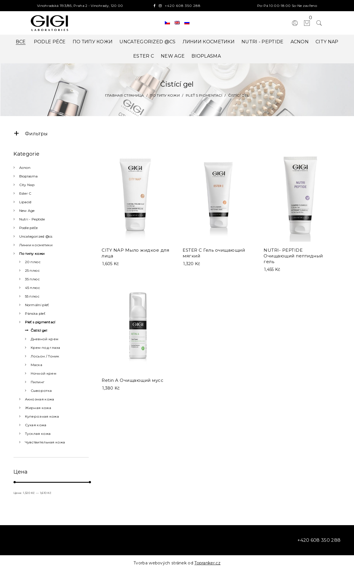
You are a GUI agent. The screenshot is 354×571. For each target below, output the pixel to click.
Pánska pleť (35, 313)
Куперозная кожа (42, 416)
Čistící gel (39, 330)
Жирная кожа (38, 408)
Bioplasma (206, 56)
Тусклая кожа (38, 433)
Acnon (300, 41)
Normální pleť (37, 305)
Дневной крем (45, 339)
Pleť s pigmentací (40, 322)
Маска (36, 365)
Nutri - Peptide (262, 41)
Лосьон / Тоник (45, 356)
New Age (173, 56)
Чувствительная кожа (45, 442)
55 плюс (32, 296)
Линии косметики (209, 41)
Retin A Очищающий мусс (132, 377)
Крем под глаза (45, 347)
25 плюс (32, 270)
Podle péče (50, 41)
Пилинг (38, 382)
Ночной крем (43, 373)
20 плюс (33, 262)
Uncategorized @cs (147, 41)
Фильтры (30, 133)
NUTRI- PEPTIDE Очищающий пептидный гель (293, 255)
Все (21, 41)
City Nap (327, 41)
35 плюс (32, 279)
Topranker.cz (207, 563)
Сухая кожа (36, 425)
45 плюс (32, 288)
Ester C (143, 56)
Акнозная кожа (39, 399)
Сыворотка (41, 390)
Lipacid (25, 202)
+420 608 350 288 (183, 5)
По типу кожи (93, 41)
